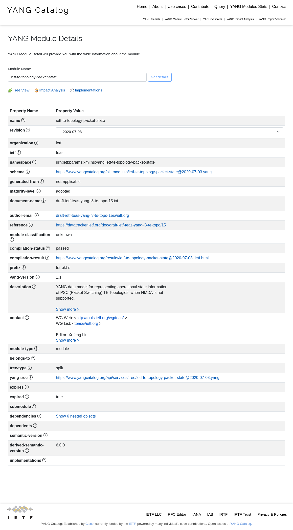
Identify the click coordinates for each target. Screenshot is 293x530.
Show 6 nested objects (76, 416)
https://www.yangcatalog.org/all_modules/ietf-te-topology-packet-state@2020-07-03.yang (134, 172)
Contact (279, 6)
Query (219, 6)
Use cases (177, 6)
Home (142, 6)
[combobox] (77, 77)
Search (151, 19)
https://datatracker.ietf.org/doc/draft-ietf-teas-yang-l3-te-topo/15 (111, 225)
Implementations (86, 90)
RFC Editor (177, 514)
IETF (132, 524)
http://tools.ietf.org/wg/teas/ (100, 318)
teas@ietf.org (86, 323)
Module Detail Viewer (182, 19)
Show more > (67, 309)
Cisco (90, 524)
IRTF (223, 514)
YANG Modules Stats (248, 6)
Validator (212, 19)
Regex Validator (272, 19)
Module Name (19, 69)
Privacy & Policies (272, 514)
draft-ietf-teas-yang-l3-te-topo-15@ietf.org (92, 215)
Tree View (18, 90)
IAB (210, 514)
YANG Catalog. (241, 524)
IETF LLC (154, 514)
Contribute (200, 6)
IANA (196, 514)
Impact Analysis (240, 19)
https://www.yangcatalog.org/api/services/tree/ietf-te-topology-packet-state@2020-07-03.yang (137, 377)
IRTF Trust (242, 514)
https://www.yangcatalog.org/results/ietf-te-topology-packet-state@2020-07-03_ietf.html (132, 258)
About (157, 6)
